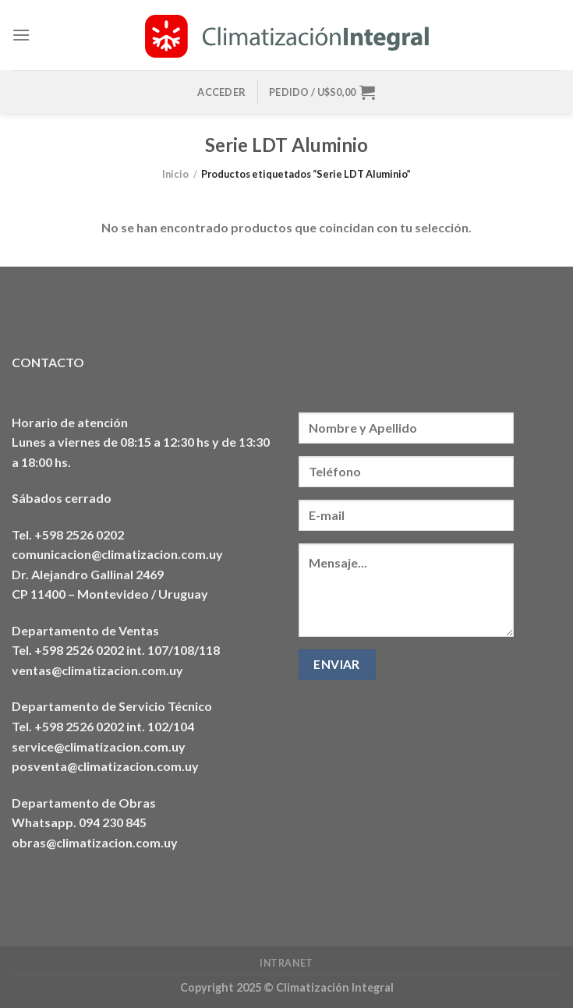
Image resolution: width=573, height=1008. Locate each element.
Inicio (175, 174)
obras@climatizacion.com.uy (95, 842)
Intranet (286, 963)
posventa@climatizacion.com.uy (105, 766)
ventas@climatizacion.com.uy (97, 670)
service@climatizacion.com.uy (99, 746)
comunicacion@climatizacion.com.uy (117, 553)
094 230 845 (113, 822)
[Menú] (21, 35)
